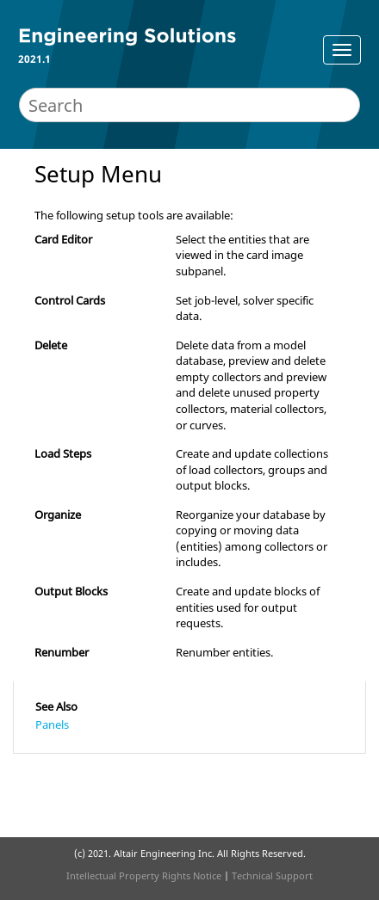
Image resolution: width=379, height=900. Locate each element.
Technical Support (272, 875)
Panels (52, 724)
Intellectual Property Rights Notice (143, 875)
